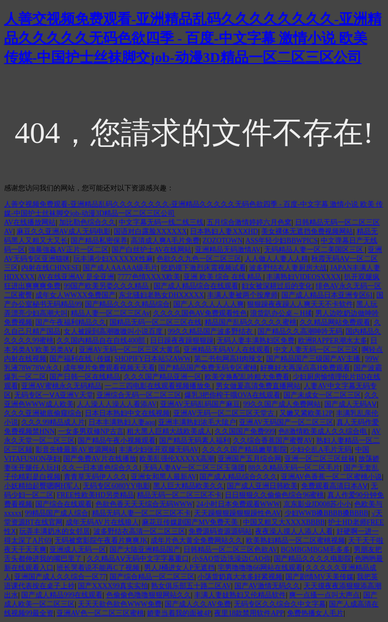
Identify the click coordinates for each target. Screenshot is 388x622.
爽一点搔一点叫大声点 (324, 595)
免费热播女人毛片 (315, 613)
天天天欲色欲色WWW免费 (120, 604)
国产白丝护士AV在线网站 (151, 249)
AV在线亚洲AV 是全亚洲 (75, 277)
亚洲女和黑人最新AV (164, 477)
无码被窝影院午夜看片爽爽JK (101, 540)
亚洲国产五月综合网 (249, 458)
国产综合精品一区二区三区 (152, 577)
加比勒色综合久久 (87, 222)
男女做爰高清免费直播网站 (258, 386)
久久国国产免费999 (245, 431)
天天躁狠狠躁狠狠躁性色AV (237, 513)
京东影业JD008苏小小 (317, 504)
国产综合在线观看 (63, 504)
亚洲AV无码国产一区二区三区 (286, 422)
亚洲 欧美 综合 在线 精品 (223, 277)
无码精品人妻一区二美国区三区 (314, 249)
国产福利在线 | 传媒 (80, 358)
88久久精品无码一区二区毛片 (294, 468)
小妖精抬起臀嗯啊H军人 (42, 486)
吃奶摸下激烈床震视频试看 (203, 268)
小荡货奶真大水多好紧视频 (240, 577)
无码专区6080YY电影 (116, 486)
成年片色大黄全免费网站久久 (197, 540)
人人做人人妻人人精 (276, 259)
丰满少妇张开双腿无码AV (159, 449)
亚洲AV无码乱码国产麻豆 (200, 404)
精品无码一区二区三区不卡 (179, 495)
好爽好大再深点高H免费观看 (305, 368)
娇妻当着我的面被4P (179, 613)
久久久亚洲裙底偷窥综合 (43, 413)
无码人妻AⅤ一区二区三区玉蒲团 (194, 468)
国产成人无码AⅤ (350, 404)
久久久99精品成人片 (53, 422)
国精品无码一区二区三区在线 (156, 322)
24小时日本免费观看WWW (238, 504)
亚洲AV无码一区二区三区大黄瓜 (129, 349)
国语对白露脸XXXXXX (150, 231)
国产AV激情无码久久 (267, 586)
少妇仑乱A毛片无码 (321, 449)
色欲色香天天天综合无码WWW (144, 504)
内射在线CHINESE (50, 268)
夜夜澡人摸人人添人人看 (294, 531)
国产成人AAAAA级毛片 (120, 268)
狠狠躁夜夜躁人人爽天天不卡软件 (300, 304)
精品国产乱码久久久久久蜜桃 (251, 322)
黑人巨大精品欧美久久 (188, 486)
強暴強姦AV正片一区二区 (68, 249)
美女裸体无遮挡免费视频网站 (307, 231)
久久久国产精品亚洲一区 (163, 377)
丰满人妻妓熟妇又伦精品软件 (240, 595)
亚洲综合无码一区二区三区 (138, 395)
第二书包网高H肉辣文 (228, 358)
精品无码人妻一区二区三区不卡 (141, 513)
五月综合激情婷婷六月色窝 (249, 222)
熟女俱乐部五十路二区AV (191, 586)
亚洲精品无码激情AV (228, 249)
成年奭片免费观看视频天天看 (109, 368)
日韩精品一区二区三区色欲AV (230, 549)
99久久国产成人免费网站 (282, 404)
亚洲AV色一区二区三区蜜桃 (100, 613)
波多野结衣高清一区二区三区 (139, 531)
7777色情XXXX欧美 (149, 277)
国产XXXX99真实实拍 (113, 586)
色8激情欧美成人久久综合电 (323, 431)
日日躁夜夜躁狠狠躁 (182, 340)
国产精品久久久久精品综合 (127, 304)
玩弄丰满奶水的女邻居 (54, 531)
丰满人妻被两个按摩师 (242, 295)
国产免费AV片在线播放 (99, 458)
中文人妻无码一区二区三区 (316, 349)
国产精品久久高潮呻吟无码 (300, 331)
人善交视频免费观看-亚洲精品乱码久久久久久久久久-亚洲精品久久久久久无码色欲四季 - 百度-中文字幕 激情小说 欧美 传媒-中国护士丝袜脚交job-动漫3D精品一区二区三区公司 (192, 38)
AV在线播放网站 (30, 222)
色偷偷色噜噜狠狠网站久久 (148, 595)
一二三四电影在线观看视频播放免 (159, 386)
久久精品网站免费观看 (335, 322)
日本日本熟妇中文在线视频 (127, 413)
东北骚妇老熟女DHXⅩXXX (161, 295)
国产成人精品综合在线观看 (196, 286)
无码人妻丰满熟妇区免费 (256, 340)
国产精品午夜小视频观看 (117, 440)
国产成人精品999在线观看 (62, 595)
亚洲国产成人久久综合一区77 (60, 577)
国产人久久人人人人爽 (208, 304)
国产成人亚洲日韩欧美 (262, 486)
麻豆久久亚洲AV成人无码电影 (64, 231)
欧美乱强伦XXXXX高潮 (177, 458)
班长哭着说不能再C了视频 (99, 568)
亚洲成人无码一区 (78, 549)
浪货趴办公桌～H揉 (281, 313)
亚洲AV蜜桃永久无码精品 (61, 386)
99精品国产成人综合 (56, 513)
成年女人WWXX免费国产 (75, 295)
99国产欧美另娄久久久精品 (107, 286)
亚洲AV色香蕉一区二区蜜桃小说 (331, 477)
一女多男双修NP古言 (91, 431)
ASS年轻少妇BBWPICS (282, 240)
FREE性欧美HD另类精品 (95, 495)
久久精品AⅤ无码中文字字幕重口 (138, 558)
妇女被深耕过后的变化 (276, 286)
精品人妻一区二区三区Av (110, 313)
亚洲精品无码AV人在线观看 (226, 349)
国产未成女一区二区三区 (322, 395)
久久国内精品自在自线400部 (102, 340)
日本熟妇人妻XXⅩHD (224, 231)
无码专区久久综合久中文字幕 (280, 604)
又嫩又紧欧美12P (306, 413)
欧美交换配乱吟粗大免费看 (247, 377)
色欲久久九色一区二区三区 (199, 259)
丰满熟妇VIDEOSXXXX (303, 277)
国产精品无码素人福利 (194, 440)
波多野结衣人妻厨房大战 (288, 268)
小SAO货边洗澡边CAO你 (231, 558)
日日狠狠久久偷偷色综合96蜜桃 (274, 495)
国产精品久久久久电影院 (313, 558)
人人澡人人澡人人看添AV (117, 404)
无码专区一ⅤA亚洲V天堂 (53, 395)
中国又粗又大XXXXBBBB (284, 522)
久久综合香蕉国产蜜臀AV (273, 440)
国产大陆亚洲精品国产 (145, 549)
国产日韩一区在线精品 (85, 377)
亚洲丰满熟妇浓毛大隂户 (197, 422)
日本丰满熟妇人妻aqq (121, 422)
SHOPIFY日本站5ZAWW (152, 358)
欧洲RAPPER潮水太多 (332, 340)
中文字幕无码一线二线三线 (161, 222)
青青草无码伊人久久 (95, 477)
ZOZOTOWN (223, 240)
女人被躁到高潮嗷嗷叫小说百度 (114, 331)
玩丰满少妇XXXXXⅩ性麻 (113, 259)
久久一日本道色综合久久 (100, 468)
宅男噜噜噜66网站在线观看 (260, 568)
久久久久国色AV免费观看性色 (200, 313)
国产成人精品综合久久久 (238, 477)
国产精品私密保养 (99, 240)
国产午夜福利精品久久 (70, 322)
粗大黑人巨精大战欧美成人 (169, 431)
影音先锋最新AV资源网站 (75, 449)
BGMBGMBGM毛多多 (316, 549)
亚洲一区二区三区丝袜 (319, 458)
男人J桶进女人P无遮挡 (179, 568)
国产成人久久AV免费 (197, 604)
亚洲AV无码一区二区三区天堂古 (224, 413)
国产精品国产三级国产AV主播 (314, 358)
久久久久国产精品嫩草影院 (244, 449)
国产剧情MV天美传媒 (319, 577)
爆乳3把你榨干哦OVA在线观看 (232, 395)
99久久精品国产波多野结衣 (211, 331)
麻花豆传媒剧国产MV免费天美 (191, 522)
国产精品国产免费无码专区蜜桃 (207, 368)
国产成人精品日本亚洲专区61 (327, 295)
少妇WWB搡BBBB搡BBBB (326, 513)
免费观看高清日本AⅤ (334, 486)
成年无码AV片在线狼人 (102, 522)
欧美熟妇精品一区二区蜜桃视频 (295, 540)
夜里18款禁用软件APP (249, 613)
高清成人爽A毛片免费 (165, 240)
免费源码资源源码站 (220, 531)
